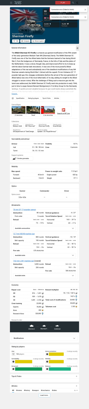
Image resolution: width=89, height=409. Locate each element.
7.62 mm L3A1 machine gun (23, 261)
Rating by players (33, 98)
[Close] (85, 9)
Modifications (19, 338)
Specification (20, 98)
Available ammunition (22, 228)
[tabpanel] (44, 244)
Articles (56, 98)
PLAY (63, 3)
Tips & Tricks (46, 98)
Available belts (20, 255)
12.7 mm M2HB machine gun (24, 234)
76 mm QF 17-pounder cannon (24, 210)
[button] (77, 48)
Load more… (44, 395)
